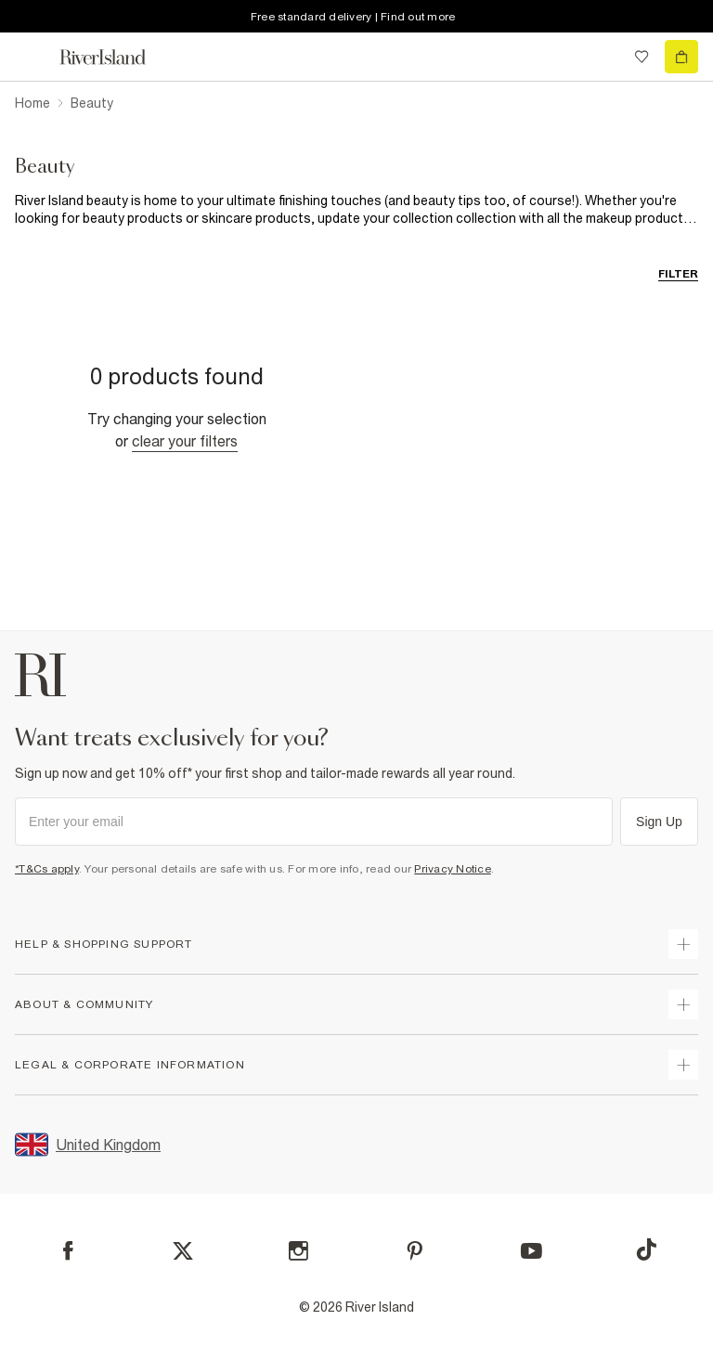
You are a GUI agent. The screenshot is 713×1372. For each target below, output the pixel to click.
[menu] (31, 57)
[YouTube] (531, 1250)
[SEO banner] (356, 209)
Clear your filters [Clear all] (185, 441)
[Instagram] (298, 1250)
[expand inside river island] (683, 1065)
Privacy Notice (452, 868)
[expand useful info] (683, 1004)
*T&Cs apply (47, 868)
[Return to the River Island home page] (115, 57)
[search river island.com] (603, 56)
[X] (183, 1251)
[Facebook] (68, 1250)
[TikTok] (646, 1249)
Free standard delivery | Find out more (353, 16)
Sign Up (659, 821)
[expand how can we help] (683, 944)
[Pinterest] (414, 1250)
